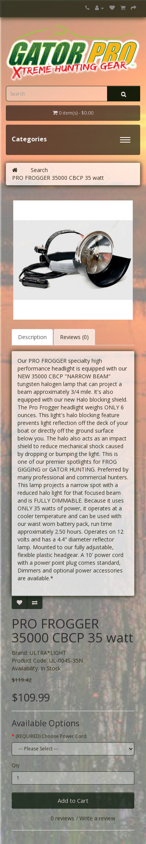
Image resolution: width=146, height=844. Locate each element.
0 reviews (62, 818)
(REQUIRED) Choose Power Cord (51, 736)
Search (39, 170)
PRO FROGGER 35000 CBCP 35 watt (58, 177)
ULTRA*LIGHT (48, 652)
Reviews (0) (74, 337)
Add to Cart (73, 800)
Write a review (97, 818)
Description (32, 337)
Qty (15, 765)
